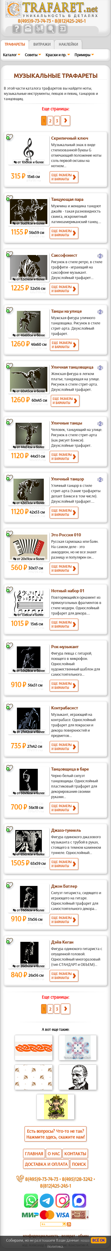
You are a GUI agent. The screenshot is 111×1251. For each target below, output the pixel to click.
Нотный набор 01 (67, 590)
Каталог (10, 54)
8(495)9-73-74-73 (34, 21)
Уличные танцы (66, 423)
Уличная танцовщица (72, 367)
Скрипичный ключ (69, 138)
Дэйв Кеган (62, 942)
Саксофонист (64, 255)
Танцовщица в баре (70, 769)
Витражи (42, 44)
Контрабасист (64, 708)
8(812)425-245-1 (70, 21)
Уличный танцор (67, 479)
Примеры (82, 54)
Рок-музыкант (65, 646)
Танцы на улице (66, 311)
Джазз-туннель (66, 830)
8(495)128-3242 (77, 1179)
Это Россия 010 (66, 535)
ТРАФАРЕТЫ (15, 44)
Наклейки (68, 44)
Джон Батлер (64, 886)
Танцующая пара (67, 199)
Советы (31, 54)
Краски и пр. (56, 54)
